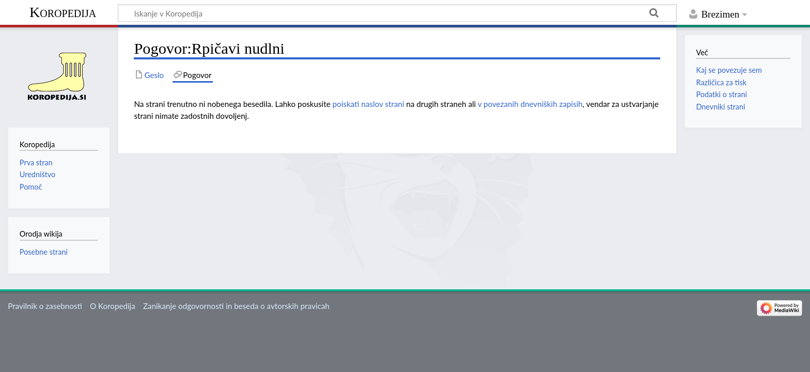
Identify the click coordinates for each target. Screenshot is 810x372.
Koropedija (62, 12)
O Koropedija (112, 306)
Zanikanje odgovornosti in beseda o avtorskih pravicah (236, 306)
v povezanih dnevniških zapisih (530, 104)
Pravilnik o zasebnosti (45, 306)
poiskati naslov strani (368, 104)
